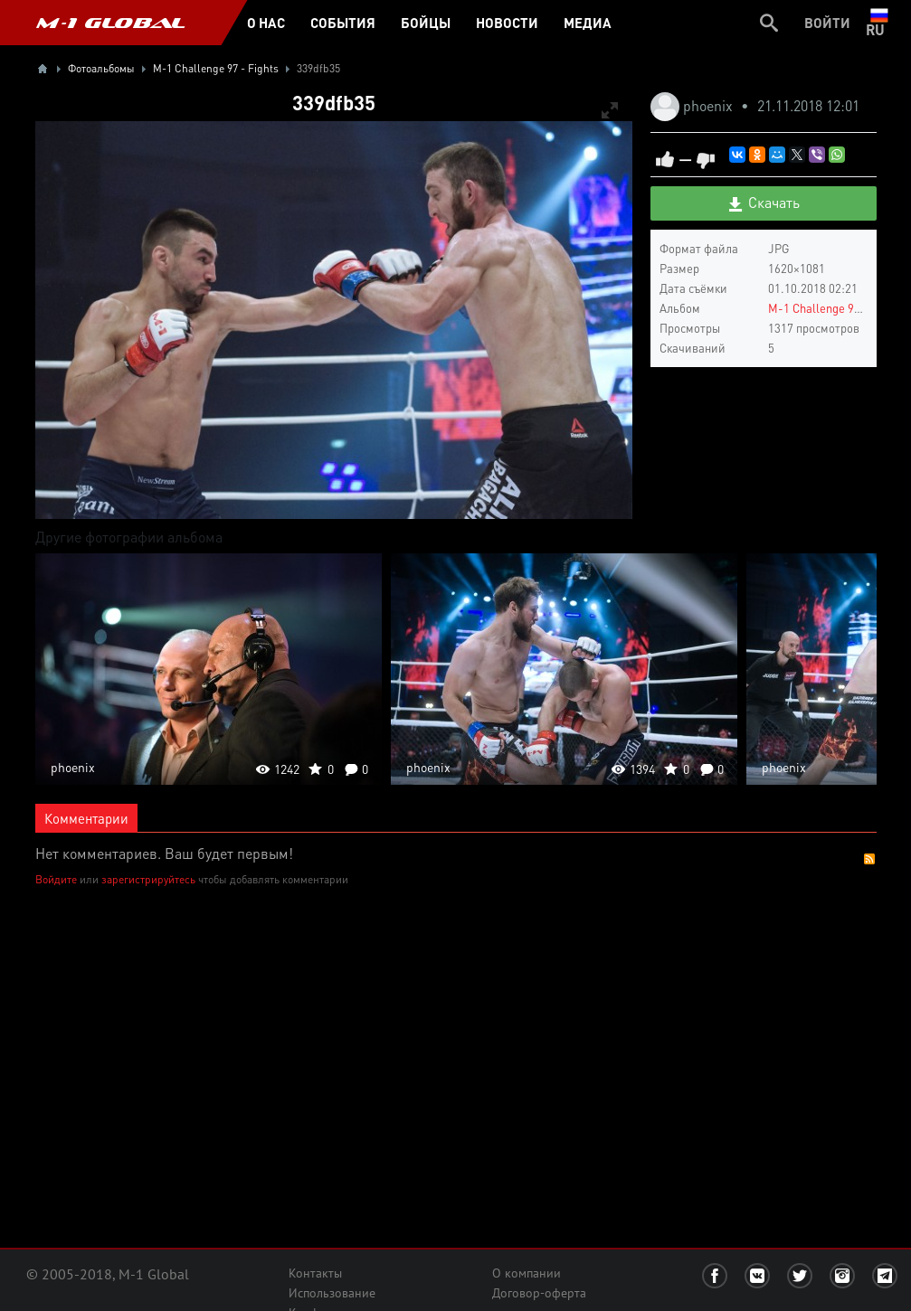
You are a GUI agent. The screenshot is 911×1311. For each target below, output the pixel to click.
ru (879, 22)
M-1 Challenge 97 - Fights (835, 308)
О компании (526, 1273)
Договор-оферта (539, 1293)
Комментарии (86, 818)
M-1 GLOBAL (110, 22)
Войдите (56, 879)
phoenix (709, 105)
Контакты (315, 1273)
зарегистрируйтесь (148, 879)
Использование (332, 1293)
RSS (869, 859)
